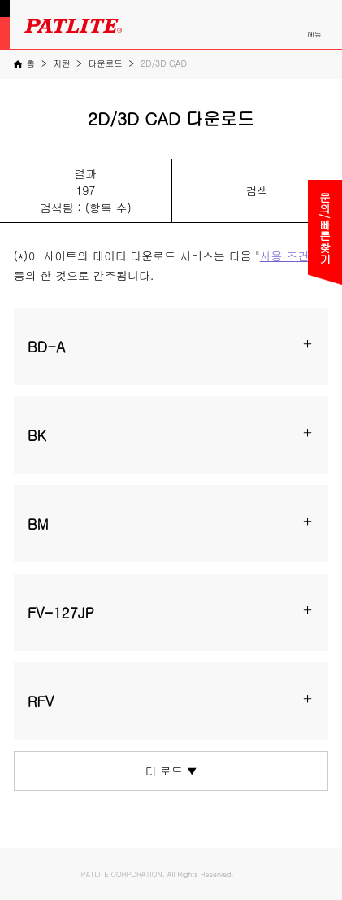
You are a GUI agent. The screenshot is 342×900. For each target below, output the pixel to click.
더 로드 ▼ (171, 770)
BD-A (47, 346)
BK (37, 435)
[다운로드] (106, 63)
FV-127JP (61, 612)
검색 (256, 190)
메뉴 (314, 34)
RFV (41, 701)
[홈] (24, 63)
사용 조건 (285, 255)
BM (38, 523)
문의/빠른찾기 (325, 227)
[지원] (61, 63)
